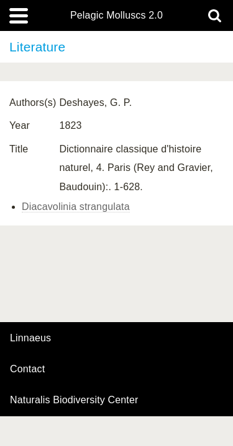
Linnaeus (30, 338)
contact (27, 369)
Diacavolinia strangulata (76, 206)
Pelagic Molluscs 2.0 (116, 15)
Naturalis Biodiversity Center (74, 400)
